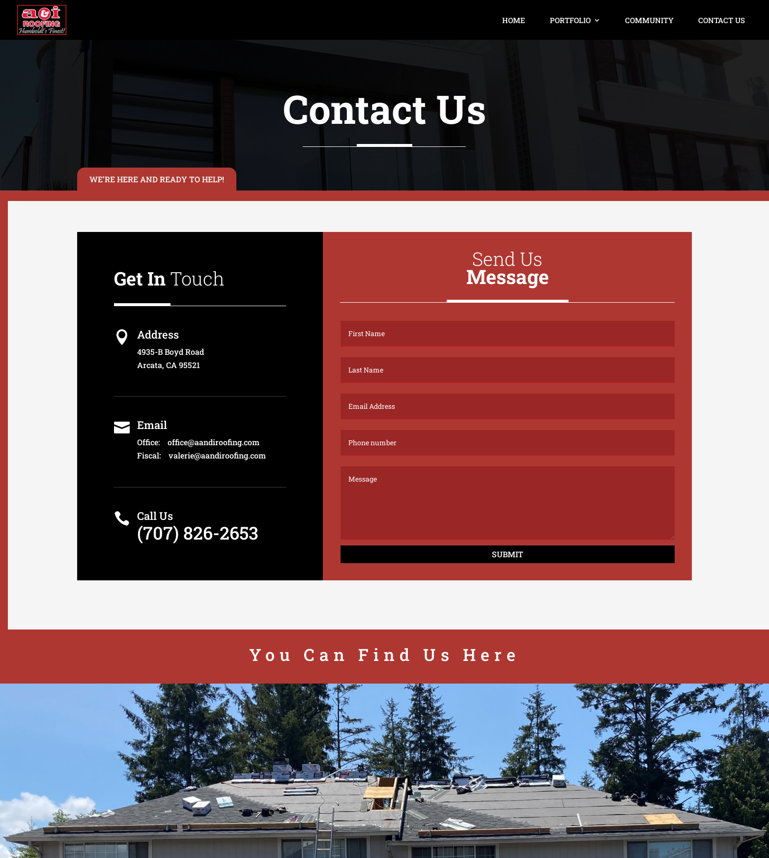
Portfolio (570, 20)
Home (513, 20)
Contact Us (721, 20)
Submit (507, 554)
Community (649, 20)
